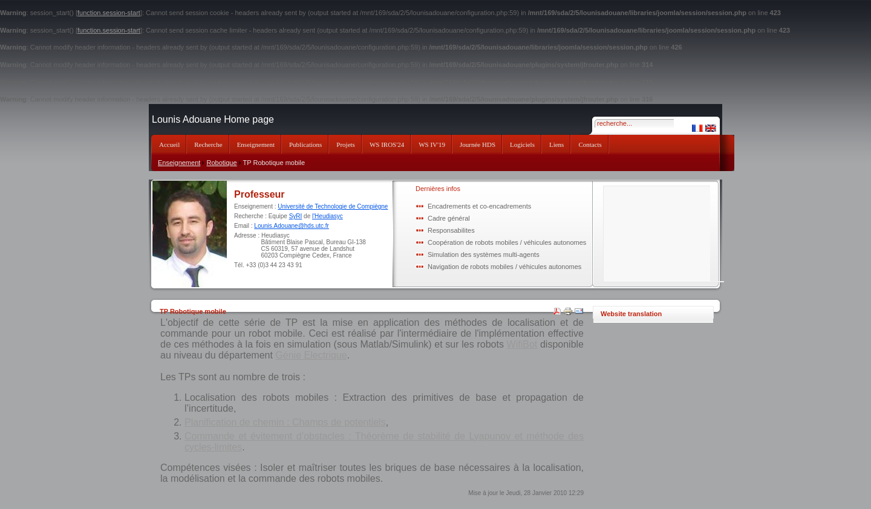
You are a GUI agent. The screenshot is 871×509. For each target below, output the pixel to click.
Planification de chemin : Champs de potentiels (285, 422)
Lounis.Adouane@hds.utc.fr (291, 225)
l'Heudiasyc (327, 216)
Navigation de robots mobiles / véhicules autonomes (504, 266)
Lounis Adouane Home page (213, 119)
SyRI (295, 216)
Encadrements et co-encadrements (479, 206)
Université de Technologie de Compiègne (333, 206)
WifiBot (522, 344)
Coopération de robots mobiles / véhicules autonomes (507, 242)
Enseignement (179, 162)
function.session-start (108, 12)
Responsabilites (451, 230)
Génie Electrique (311, 355)
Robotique (221, 162)
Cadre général (449, 218)
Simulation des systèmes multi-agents (484, 254)
